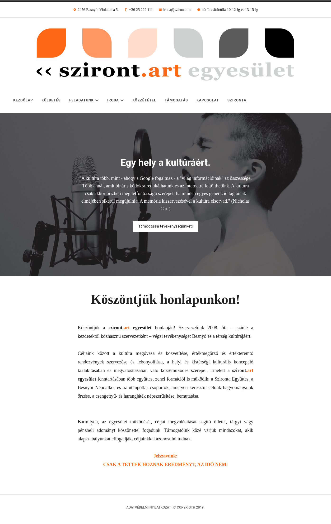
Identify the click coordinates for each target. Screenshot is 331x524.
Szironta (237, 100)
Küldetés (51, 100)
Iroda (115, 100)
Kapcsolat (207, 100)
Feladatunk (84, 100)
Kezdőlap (23, 100)
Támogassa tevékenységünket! (165, 226)
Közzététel (144, 100)
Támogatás (176, 100)
